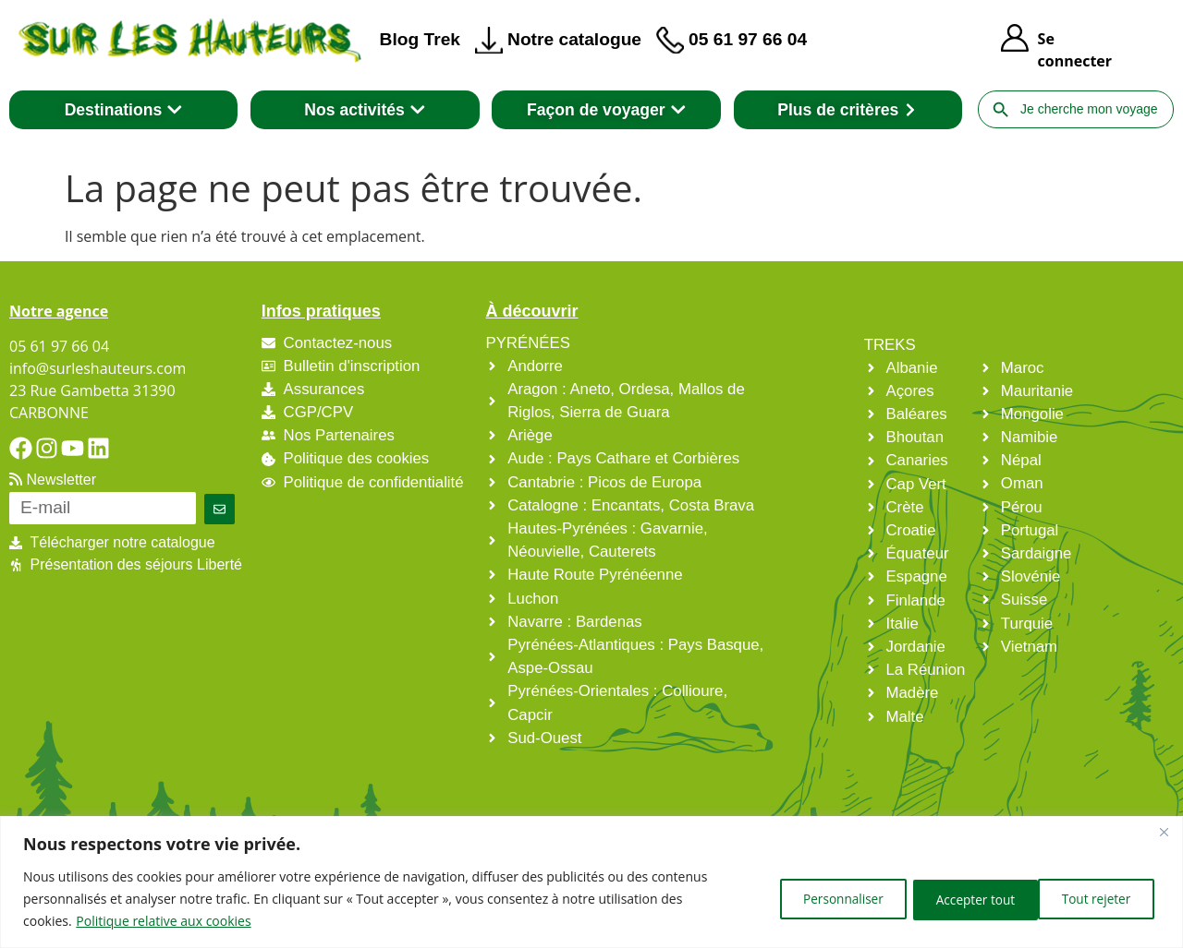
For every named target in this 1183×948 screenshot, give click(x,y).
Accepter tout (1092, 898)
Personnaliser (817, 898)
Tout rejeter (955, 898)
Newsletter (52, 479)
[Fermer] (1164, 832)
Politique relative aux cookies (163, 921)
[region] (591, 882)
